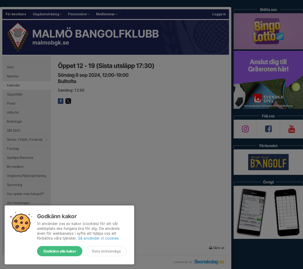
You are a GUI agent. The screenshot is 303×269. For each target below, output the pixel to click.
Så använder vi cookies (98, 238)
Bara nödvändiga (106, 251)
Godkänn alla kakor (59, 251)
